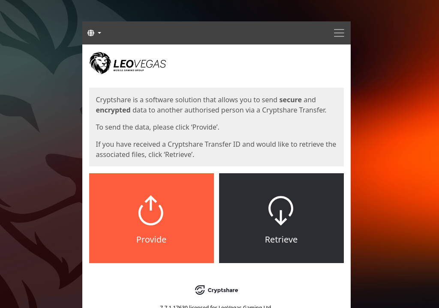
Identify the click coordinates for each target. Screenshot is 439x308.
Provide (151, 239)
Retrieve (281, 239)
